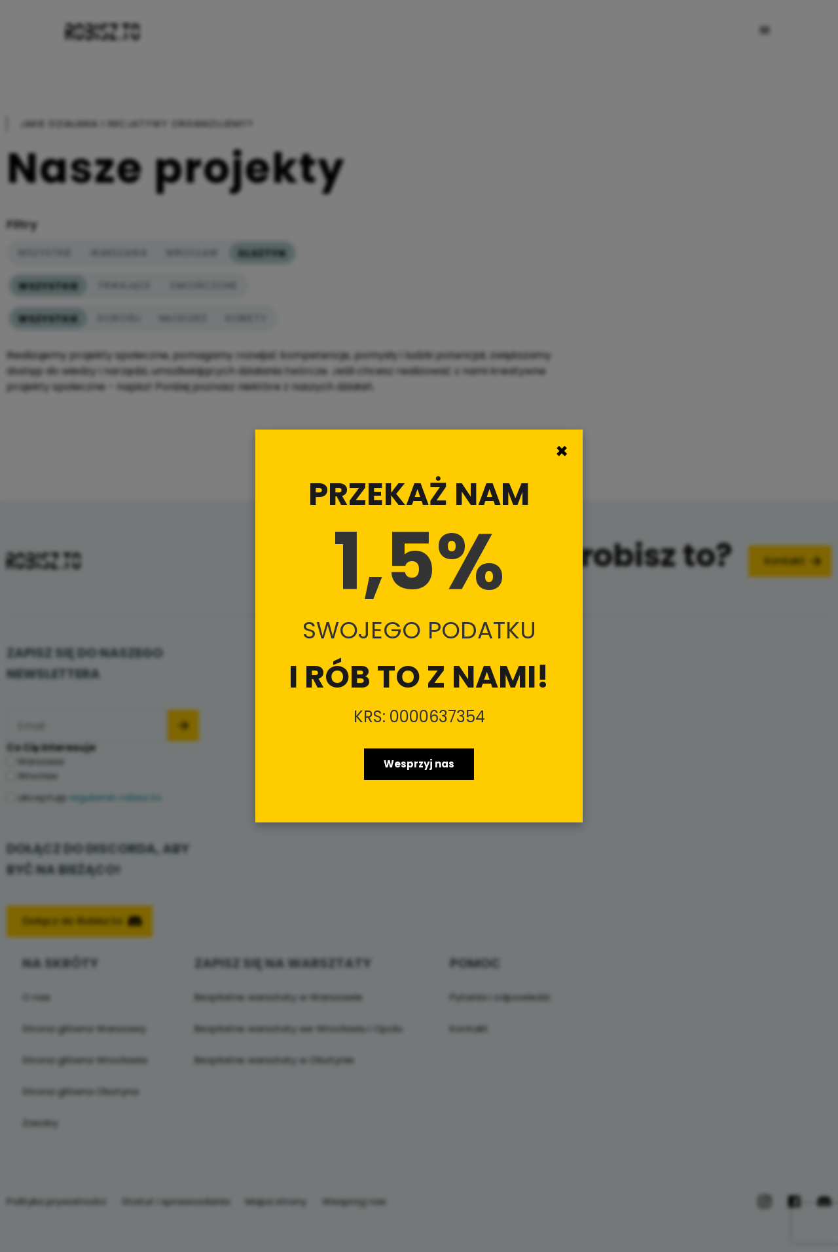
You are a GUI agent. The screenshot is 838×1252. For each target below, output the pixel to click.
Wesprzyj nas (419, 764)
